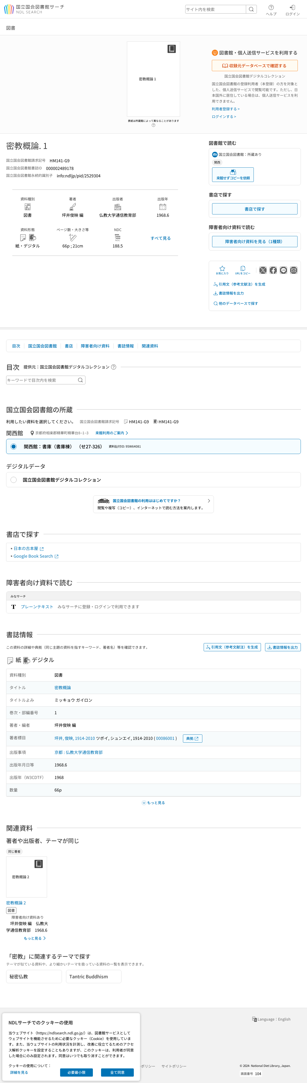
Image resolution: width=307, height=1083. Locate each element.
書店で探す (255, 209)
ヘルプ (271, 9)
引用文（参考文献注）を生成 (239, 284)
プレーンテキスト (37, 606)
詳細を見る (19, 1072)
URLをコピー (242, 270)
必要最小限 (76, 1072)
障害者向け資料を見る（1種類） (255, 241)
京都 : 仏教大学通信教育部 (78, 752)
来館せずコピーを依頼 (233, 174)
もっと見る (36, 938)
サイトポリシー (174, 1066)
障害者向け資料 (95, 346)
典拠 (192, 738)
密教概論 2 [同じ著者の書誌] (16, 903)
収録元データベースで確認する (254, 65)
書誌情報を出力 (228, 293)
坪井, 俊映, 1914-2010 (74, 738)
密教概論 (62, 687)
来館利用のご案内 (112, 433)
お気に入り (222, 270)
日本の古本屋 (29, 548)
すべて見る (160, 238)
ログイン (293, 9)
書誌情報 (125, 346)
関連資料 (150, 346)
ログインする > (224, 116)
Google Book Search (36, 556)
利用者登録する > (226, 108)
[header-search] (221, 9)
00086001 (165, 738)
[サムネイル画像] (27, 877)
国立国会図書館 (42, 346)
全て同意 (117, 1072)
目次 (16, 346)
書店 (69, 346)
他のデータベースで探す (235, 303)
